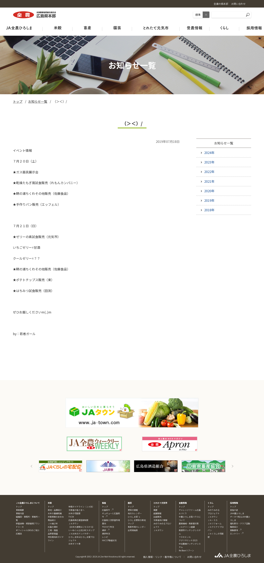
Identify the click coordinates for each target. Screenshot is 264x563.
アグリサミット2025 (188, 540)
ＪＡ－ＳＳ (213, 520)
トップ (17, 101)
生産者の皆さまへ (76, 509)
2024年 (209, 152)
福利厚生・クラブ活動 (240, 523)
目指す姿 (234, 509)
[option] (60, 466)
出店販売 (157, 516)
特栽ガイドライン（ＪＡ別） (81, 506)
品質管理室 (53, 533)
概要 (155, 509)
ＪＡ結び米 (53, 523)
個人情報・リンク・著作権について (162, 556)
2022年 (209, 171)
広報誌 (19, 533)
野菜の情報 (133, 509)
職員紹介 (234, 526)
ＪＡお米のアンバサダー (79, 533)
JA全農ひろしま (237, 513)
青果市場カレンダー (137, 526)
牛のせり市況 (108, 526)
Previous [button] (31, 466)
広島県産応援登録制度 (78, 520)
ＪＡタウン (158, 530)
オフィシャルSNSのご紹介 (28, 530)
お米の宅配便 (74, 513)
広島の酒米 (53, 526)
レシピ (105, 536)
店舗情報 (157, 513)
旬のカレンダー (135, 513)
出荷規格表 (133, 530)
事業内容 (20, 513)
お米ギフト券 (74, 543)
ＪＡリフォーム (215, 523)
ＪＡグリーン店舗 (187, 526)
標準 (198, 15)
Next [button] (232, 466)
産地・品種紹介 (55, 509)
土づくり (183, 513)
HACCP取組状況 (109, 540)
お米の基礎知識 (55, 513)
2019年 (209, 200)
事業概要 (20, 509)
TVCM (71, 516)
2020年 (209, 190)
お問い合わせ (194, 556)
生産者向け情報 (160, 520)
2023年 (209, 162)
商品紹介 (52, 520)
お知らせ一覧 (37, 101)
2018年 (209, 210)
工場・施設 (53, 530)
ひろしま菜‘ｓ (134, 516)
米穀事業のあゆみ (56, 516)
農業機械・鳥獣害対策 (189, 523)
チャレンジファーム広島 (190, 509)
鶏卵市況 (106, 533)
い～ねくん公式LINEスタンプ (81, 530)
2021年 (209, 181)
